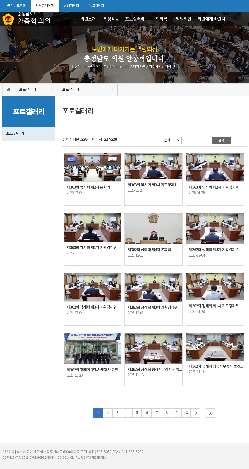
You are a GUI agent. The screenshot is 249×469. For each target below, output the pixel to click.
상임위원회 (71, 6)
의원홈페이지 (44, 6)
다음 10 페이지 (195, 413)
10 (186, 413)
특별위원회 (96, 6)
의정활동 (111, 19)
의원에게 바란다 (211, 19)
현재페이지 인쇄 (244, 6)
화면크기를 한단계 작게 (235, 6)
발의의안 (183, 19)
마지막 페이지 (210, 413)
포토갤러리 (134, 19)
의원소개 (88, 19)
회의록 (161, 19)
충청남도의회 (16, 6)
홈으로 (8, 90)
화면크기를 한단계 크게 (226, 6)
